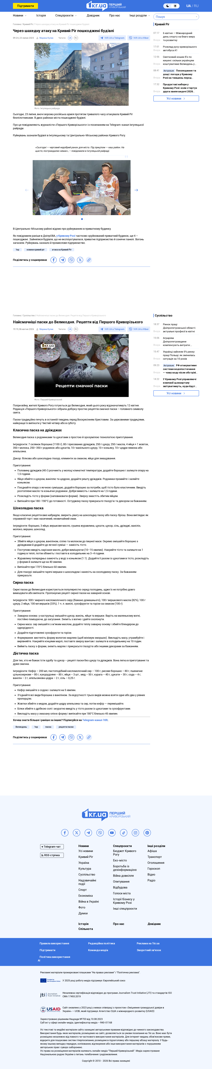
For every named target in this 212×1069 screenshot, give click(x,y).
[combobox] (174, 17)
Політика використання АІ (54, 958)
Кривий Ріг (85, 857)
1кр (17, 249)
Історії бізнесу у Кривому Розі (124, 900)
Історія (41, 15)
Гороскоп (154, 868)
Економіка (85, 895)
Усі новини (174, 98)
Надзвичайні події (87, 882)
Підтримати (25, 6)
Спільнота (85, 929)
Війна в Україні (88, 901)
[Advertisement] (81, 290)
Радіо (151, 880)
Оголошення (156, 862)
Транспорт (155, 857)
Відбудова (120, 887)
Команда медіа (98, 950)
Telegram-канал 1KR (95, 720)
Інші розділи (138, 15)
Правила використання (54, 943)
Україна (83, 862)
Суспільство (86, 874)
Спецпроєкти (64, 15)
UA (188, 6)
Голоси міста (122, 893)
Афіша (152, 851)
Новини (18, 15)
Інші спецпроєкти (125, 908)
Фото (81, 907)
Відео (151, 874)
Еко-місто (120, 860)
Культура (84, 868)
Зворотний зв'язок (149, 950)
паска (48, 727)
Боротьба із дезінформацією (125, 868)
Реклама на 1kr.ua (148, 943)
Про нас (114, 15)
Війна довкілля (123, 875)
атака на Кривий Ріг (62, 249)
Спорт (82, 890)
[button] (82, 219)
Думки (83, 913)
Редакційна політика (101, 943)
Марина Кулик (46, 38)
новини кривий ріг (35, 249)
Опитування (121, 881)
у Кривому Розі (65, 235)
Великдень (21, 727)
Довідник (93, 15)
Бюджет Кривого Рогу (124, 852)
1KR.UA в (114, 38)
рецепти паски (66, 727)
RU (196, 6)
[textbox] (174, 17)
